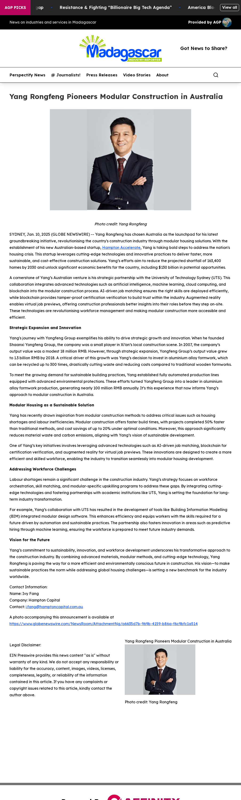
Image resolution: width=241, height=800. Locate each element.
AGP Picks (15, 7)
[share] (228, 75)
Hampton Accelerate (121, 247)
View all (229, 7)
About (162, 75)
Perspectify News (27, 75)
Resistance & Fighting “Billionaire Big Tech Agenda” (128, 7)
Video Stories (137, 75)
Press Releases (101, 75)
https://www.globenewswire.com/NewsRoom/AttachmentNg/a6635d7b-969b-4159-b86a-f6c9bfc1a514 (103, 623)
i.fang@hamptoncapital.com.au (54, 606)
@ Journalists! (65, 75)
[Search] (215, 75)
